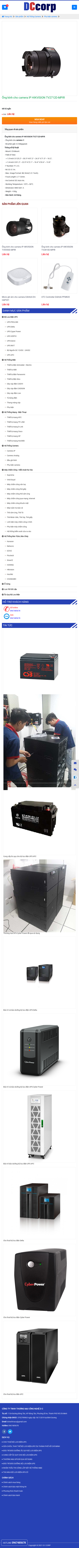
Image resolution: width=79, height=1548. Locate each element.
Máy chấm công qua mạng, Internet (21, 498)
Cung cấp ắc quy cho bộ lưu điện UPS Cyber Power (23, 780)
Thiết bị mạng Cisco (14, 431)
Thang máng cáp (13, 403)
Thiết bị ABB (12, 370)
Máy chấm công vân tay (16, 484)
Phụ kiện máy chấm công (17, 527)
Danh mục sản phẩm (16, 310)
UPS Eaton (11, 341)
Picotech (10, 555)
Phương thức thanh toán (13, 1491)
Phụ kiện (10, 407)
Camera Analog (13, 456)
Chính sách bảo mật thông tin (15, 1487)
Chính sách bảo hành (11, 1495)
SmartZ (10, 560)
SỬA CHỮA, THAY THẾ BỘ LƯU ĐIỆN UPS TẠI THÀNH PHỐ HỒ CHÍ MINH (31, 1446)
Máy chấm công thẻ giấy (16, 489)
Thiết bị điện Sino (13, 379)
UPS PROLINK (12, 322)
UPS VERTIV (12, 336)
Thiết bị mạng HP (14, 436)
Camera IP (11, 451)
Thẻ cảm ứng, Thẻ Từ (15, 513)
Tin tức (7, 625)
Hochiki (10, 574)
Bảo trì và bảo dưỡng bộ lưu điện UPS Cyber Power (23, 1087)
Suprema (10, 475)
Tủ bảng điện (12, 398)
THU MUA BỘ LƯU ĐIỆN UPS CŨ (15, 1472)
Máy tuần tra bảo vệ (15, 508)
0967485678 (13, 1426)
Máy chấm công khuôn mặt (18, 503)
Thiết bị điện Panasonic (16, 374)
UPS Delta (11, 327)
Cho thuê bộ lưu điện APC (13, 1394)
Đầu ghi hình (12, 460)
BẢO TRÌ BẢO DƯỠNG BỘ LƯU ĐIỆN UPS (19, 1464)
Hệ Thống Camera (34, 16)
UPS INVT (11, 346)
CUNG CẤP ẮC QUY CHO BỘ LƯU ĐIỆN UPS (20, 1455)
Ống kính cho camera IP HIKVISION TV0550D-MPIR (17, 248)
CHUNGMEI (11, 579)
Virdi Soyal (11, 480)
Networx (10, 546)
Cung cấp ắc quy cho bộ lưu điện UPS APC (19, 856)
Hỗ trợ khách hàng (16, 601)
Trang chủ (7, 16)
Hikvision (10, 570)
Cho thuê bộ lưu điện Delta (13, 1241)
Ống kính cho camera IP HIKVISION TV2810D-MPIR (57, 248)
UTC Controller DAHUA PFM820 (55, 297)
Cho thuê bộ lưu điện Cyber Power (16, 1317)
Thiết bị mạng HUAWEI (16, 441)
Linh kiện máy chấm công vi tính (19, 522)
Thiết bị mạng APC (14, 417)
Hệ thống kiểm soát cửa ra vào (19, 531)
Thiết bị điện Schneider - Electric (19, 365)
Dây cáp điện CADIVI (15, 384)
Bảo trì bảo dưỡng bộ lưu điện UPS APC (18, 1164)
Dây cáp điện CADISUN (16, 388)
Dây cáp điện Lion (14, 393)
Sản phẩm (19, 16)
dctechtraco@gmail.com (17, 1422)
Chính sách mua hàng (11, 1482)
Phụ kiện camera (50, 16)
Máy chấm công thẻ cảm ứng (18, 494)
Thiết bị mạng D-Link (15, 427)
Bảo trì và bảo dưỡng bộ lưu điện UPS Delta (20, 1010)
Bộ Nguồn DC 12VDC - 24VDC (18, 350)
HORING (10, 565)
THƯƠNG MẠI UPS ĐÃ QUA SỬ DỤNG (17, 1459)
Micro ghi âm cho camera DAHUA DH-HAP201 (19, 298)
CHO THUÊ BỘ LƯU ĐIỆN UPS (14, 1442)
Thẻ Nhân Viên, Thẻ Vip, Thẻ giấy (19, 517)
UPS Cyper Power (14, 331)
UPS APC (10, 355)
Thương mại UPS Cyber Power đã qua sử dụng (21, 933)
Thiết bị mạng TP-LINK (16, 422)
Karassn (10, 541)
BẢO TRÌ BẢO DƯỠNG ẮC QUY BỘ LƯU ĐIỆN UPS (22, 1451)
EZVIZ (9, 551)
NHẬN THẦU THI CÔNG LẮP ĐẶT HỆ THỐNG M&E (22, 1468)
